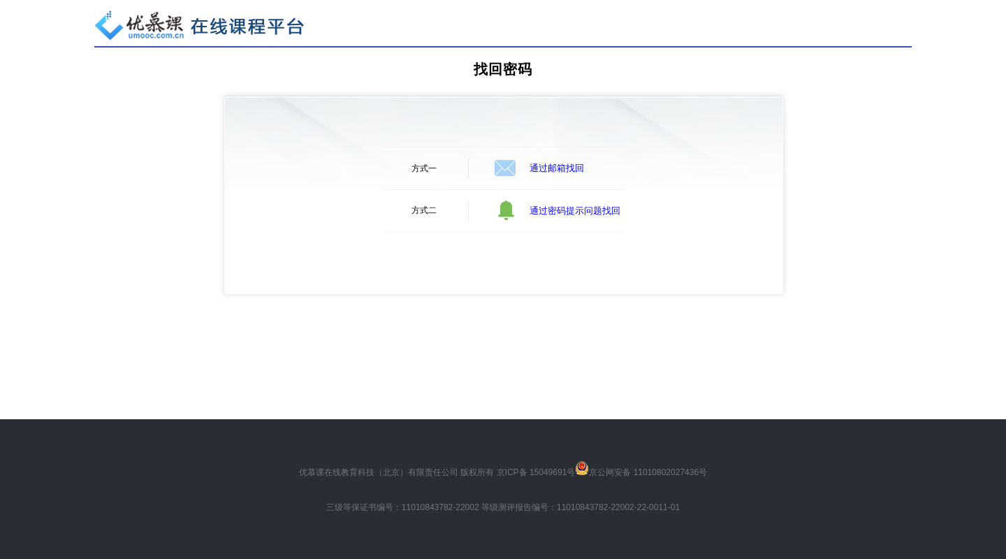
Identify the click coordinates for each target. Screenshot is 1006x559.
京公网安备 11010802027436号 (648, 472)
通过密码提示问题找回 (575, 210)
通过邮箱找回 (557, 168)
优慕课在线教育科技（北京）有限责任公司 (378, 472)
